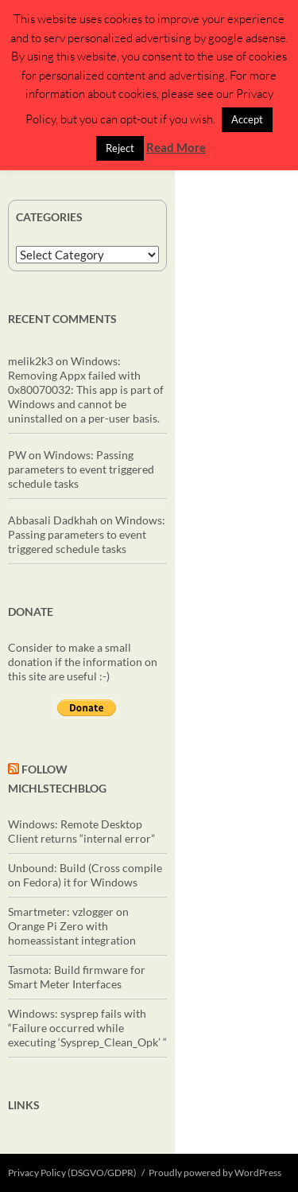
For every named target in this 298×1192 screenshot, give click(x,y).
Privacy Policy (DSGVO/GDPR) (72, 1172)
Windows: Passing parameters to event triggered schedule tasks (81, 469)
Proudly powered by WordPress (215, 1172)
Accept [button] (247, 119)
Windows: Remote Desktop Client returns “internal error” (81, 831)
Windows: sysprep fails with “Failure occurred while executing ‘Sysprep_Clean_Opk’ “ (87, 1028)
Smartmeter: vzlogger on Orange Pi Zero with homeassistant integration (72, 926)
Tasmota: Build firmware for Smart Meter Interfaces (76, 977)
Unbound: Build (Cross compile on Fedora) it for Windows (85, 875)
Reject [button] (120, 148)
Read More (176, 147)
